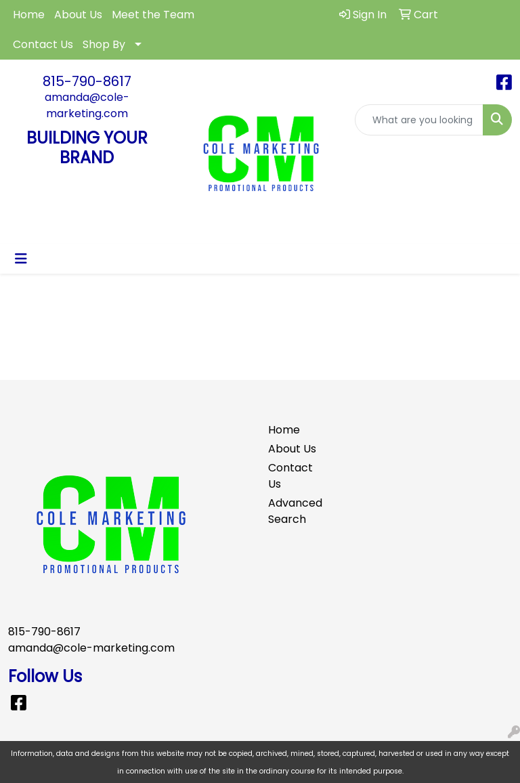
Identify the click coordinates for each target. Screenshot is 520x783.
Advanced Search (292, 511)
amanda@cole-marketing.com (87, 105)
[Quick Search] (419, 119)
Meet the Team (153, 14)
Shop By (104, 44)
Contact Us (43, 44)
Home (29, 14)
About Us (78, 14)
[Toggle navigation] (21, 258)
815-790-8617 (87, 81)
